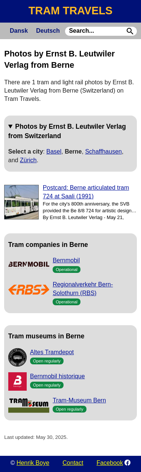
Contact (72, 463)
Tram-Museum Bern (79, 400)
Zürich (28, 160)
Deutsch (48, 30)
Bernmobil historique (57, 376)
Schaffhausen (103, 151)
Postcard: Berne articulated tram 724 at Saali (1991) (86, 191)
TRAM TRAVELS (70, 11)
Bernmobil (66, 260)
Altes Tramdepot (52, 352)
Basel (53, 151)
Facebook (110, 463)
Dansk (19, 30)
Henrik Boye (33, 463)
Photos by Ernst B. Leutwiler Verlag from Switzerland (67, 131)
